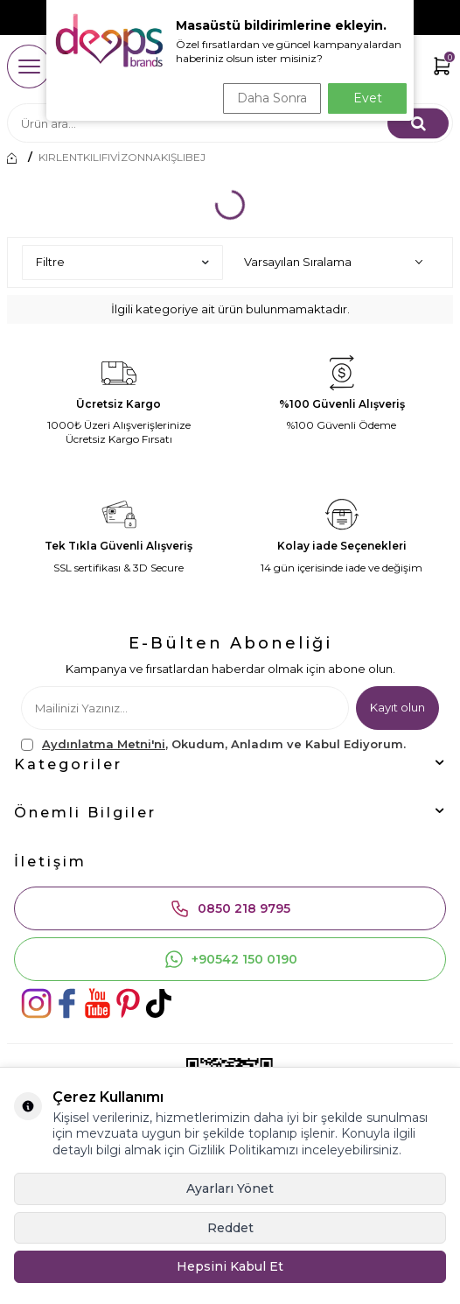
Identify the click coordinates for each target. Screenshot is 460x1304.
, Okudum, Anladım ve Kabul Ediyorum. (213, 744)
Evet (367, 98)
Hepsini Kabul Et (230, 1266)
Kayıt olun (397, 707)
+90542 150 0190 (230, 959)
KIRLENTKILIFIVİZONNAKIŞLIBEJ (122, 157)
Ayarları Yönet (230, 1188)
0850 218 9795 (230, 908)
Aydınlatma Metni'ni (103, 744)
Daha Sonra (272, 98)
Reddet (230, 1228)
